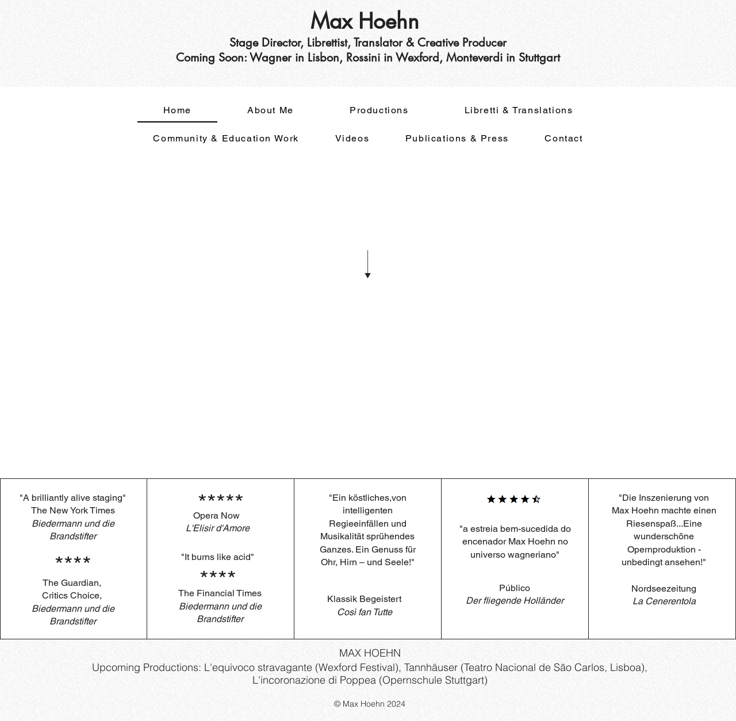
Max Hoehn (367, 21)
